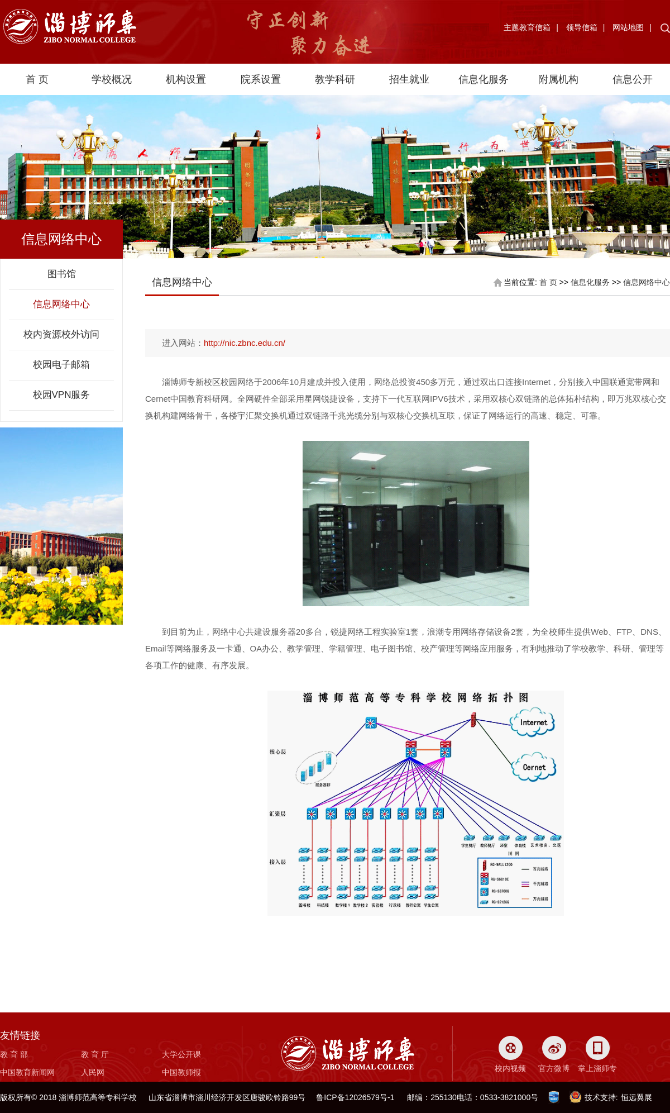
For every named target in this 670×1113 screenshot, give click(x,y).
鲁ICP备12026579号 (351, 1097)
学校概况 (112, 79)
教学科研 (335, 79)
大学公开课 (181, 1054)
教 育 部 (14, 1054)
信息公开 (632, 79)
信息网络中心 (61, 304)
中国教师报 (181, 1072)
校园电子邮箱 (61, 364)
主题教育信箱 (527, 27)
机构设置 (186, 79)
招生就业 (409, 79)
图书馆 (61, 274)
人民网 (92, 1072)
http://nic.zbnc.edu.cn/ (244, 343)
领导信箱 (581, 27)
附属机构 (558, 79)
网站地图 (628, 27)
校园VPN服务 (61, 394)
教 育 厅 (95, 1054)
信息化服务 (483, 79)
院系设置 (261, 79)
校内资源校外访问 (61, 334)
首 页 (37, 79)
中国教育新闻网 (27, 1072)
